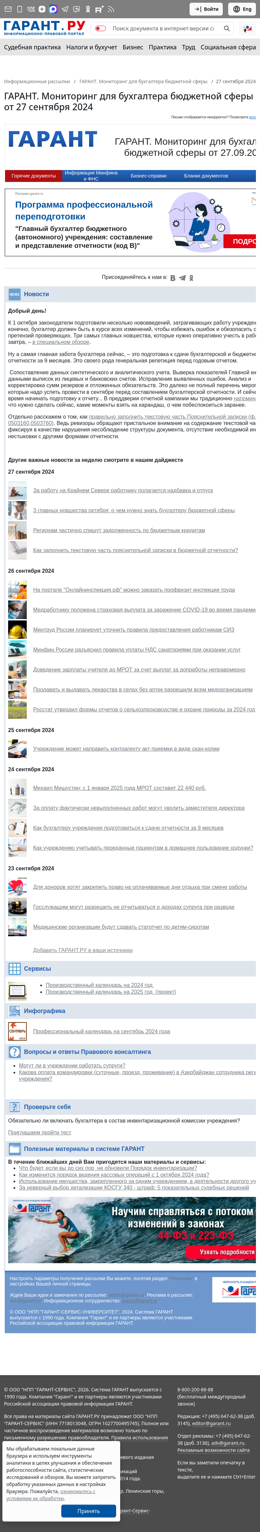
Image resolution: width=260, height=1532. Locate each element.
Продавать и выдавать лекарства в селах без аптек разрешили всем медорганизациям (143, 689)
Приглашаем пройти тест (39, 1132)
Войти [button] (206, 9)
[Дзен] (42, 9)
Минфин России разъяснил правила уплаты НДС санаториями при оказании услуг (137, 650)
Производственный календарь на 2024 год (100, 985)
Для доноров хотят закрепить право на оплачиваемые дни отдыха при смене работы (140, 887)
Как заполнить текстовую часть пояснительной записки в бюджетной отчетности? (135, 550)
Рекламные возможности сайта (213, 1450)
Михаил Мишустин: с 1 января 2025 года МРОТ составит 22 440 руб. (119, 788)
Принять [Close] (89, 1511)
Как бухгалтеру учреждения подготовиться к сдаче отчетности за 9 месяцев (128, 828)
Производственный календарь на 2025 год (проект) (111, 992)
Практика (162, 47)
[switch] (100, 28)
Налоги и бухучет (91, 47)
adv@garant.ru (25, 1300)
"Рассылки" (181, 1278)
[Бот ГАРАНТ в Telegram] (76, 9)
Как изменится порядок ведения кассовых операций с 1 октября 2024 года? (114, 1175)
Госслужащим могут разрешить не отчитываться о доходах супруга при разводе (134, 907)
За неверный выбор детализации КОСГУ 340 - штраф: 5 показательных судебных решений (134, 1188)
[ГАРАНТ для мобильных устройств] (20, 9)
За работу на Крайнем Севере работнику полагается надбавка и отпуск (123, 490)
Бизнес (133, 47)
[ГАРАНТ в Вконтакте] (31, 9)
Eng (242, 9)
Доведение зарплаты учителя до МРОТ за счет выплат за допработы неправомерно (139, 670)
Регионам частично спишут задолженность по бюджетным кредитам (119, 530)
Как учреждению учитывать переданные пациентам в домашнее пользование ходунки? (143, 848)
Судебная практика (32, 47)
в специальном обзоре (60, 342)
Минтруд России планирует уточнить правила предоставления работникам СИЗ (133, 630)
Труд (188, 47)
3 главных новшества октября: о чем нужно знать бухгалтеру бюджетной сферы (134, 510)
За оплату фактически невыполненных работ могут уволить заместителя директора (139, 808)
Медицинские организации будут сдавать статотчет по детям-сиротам (121, 927)
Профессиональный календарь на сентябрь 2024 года (101, 1031)
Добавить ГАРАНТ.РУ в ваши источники (83, 950)
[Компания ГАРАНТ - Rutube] (99, 9)
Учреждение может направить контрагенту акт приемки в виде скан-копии (126, 749)
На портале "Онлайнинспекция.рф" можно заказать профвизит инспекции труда (134, 590)
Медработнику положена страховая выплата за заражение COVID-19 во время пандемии (145, 610)
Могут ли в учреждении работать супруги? (72, 1065)
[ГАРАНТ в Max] (53, 9)
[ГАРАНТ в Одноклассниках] (88, 9)
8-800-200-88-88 (195, 1389)
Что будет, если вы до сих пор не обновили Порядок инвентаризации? (108, 1168)
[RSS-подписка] (111, 9)
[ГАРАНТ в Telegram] (65, 9)
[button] (247, 28)
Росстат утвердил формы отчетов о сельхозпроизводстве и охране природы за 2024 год (144, 709)
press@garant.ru (139, 1300)
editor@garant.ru (126, 1295)
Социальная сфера (228, 47)
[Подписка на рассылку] (8, 9)
